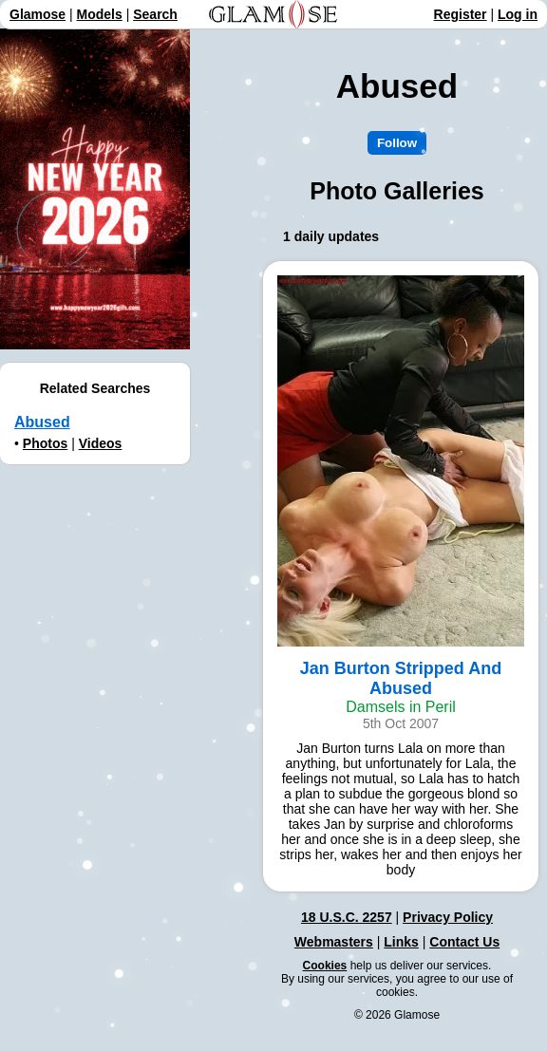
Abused (42, 422)
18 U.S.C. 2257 (346, 917)
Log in (518, 14)
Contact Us (464, 941)
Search (155, 14)
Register (460, 14)
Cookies (325, 965)
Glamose (37, 14)
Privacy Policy (448, 917)
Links (401, 941)
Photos (45, 443)
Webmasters (333, 941)
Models (100, 14)
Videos (101, 443)
